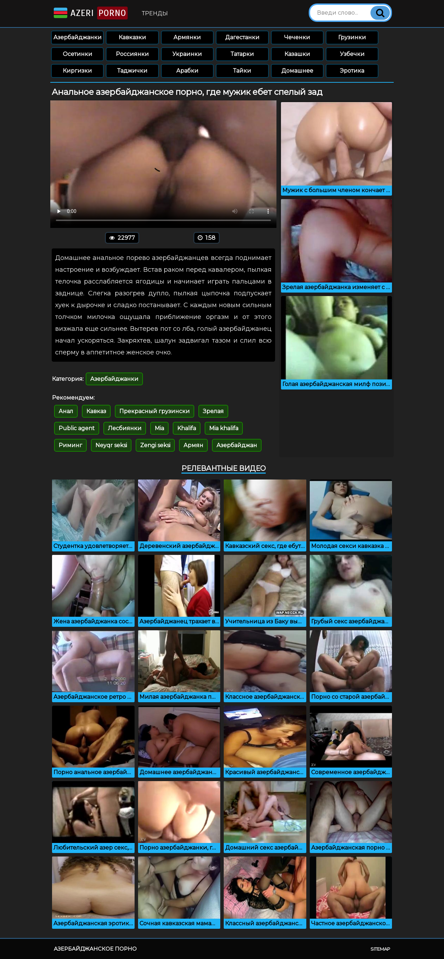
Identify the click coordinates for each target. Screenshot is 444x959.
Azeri (90, 13)
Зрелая (213, 411)
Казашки (297, 54)
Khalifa (186, 428)
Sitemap (380, 949)
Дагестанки (242, 37)
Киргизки (77, 70)
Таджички (132, 70)
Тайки (242, 70)
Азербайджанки (77, 37)
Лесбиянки (125, 428)
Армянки (187, 37)
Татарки (242, 54)
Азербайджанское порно (95, 948)
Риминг (70, 445)
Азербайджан (236, 445)
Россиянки (132, 54)
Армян (193, 445)
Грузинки (352, 37)
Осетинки (77, 54)
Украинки (187, 54)
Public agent (77, 428)
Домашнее (297, 70)
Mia (159, 428)
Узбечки (352, 54)
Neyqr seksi (111, 445)
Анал (66, 411)
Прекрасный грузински (154, 411)
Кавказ (96, 411)
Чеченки (297, 37)
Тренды (155, 13)
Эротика (352, 70)
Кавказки (132, 37)
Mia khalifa (223, 428)
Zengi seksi (155, 445)
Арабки (187, 70)
